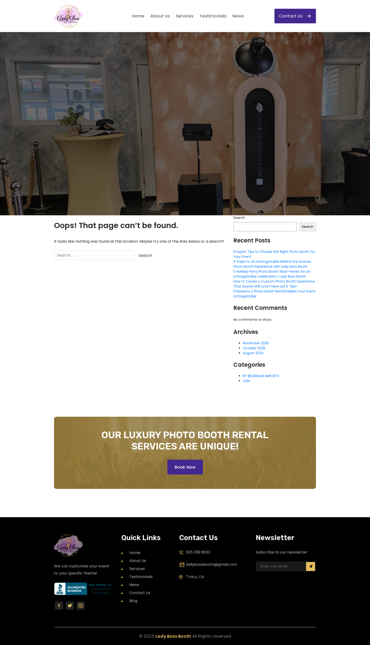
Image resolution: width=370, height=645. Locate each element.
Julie (246, 381)
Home (138, 16)
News (238, 16)
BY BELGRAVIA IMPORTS (261, 376)
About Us (160, 16)
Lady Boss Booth (173, 636)
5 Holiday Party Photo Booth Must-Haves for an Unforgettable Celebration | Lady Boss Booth (271, 274)
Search (239, 217)
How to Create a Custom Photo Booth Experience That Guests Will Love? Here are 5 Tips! (274, 284)
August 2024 (253, 353)
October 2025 (254, 348)
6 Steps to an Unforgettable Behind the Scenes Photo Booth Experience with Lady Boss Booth (272, 264)
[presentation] (295, 596)
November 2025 (256, 343)
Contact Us (295, 16)
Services (184, 16)
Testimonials (213, 16)
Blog (133, 600)
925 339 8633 (198, 552)
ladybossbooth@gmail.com (211, 564)
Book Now (185, 467)
